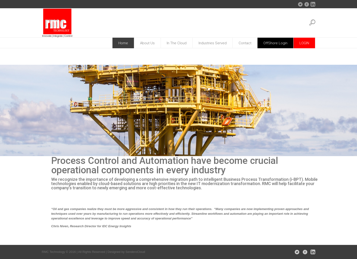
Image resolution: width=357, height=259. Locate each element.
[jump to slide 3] (17, 152)
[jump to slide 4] (22, 152)
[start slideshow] (3, 152)
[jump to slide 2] (13, 152)
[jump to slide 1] (8, 152)
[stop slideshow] (28, 152)
